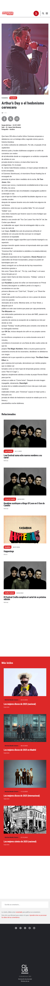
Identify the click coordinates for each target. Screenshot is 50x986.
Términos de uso (25, 981)
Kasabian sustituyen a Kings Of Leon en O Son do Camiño (24, 504)
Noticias (6, 460)
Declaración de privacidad (25, 979)
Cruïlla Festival (9, 593)
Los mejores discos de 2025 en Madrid (20, 750)
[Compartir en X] (10, 118)
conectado (19, 912)
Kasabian (13, 98)
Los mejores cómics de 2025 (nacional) (20, 841)
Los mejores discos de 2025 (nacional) (20, 704)
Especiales (6, 707)
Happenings (9, 551)
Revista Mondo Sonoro (11, 700)
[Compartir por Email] (17, 118)
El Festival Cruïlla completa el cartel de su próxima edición (25, 598)
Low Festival (8, 451)
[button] (36, 13)
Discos (5, 554)
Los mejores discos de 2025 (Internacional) (22, 795)
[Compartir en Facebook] (4, 118)
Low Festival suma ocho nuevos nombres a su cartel (23, 456)
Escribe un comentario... (12, 905)
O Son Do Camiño (10, 499)
